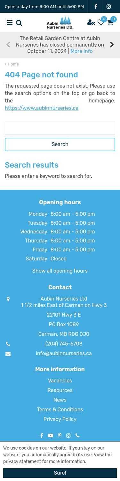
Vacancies (60, 381)
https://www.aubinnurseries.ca (41, 108)
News (60, 400)
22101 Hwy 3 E (64, 315)
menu (9, 22)
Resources (59, 390)
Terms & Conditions (60, 410)
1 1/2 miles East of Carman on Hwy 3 (64, 305)
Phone (78, 435)
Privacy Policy (60, 419)
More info (81, 51)
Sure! (60, 473)
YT (50, 435)
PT (59, 435)
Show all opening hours (60, 271)
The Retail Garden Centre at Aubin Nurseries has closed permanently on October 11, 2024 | (60, 44)
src (19, 22)
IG (109, 6)
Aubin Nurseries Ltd (63, 299)
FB (95, 6)
